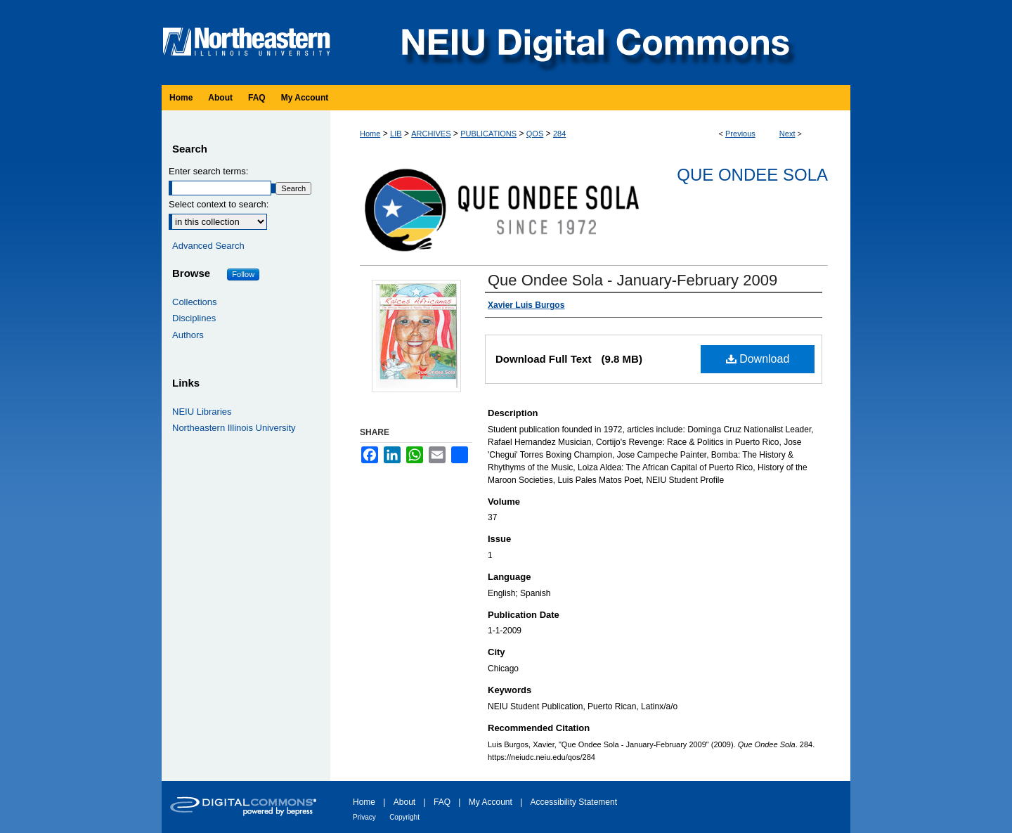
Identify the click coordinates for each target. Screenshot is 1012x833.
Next (787, 133)
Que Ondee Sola (752, 174)
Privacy (364, 817)
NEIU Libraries (202, 411)
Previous (740, 133)
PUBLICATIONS (488, 133)
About (404, 802)
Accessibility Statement (574, 802)
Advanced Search (208, 245)
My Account (490, 802)
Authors (188, 335)
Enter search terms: (208, 171)
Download (758, 359)
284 (559, 133)
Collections (194, 302)
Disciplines (194, 318)
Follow (243, 274)
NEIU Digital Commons (593, 42)
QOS (534, 133)
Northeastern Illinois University (234, 427)
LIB (396, 133)
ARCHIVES (430, 133)
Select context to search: (218, 204)
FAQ (442, 802)
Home (370, 133)
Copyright (404, 817)
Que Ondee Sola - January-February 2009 (632, 280)
